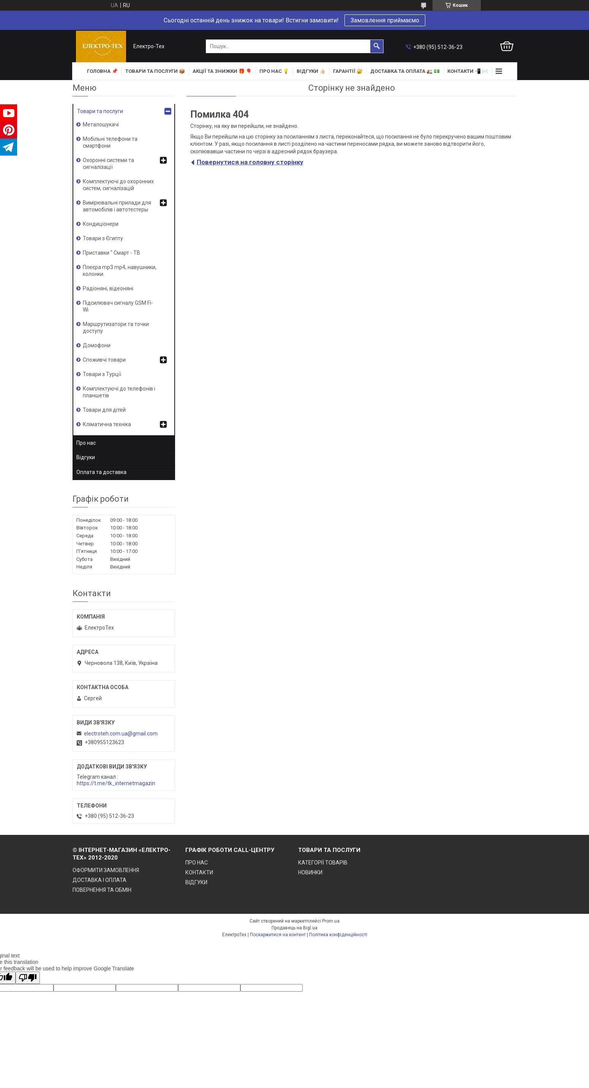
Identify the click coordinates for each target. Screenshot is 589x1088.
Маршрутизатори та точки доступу (116, 327)
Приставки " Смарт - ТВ (111, 253)
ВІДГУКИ (196, 882)
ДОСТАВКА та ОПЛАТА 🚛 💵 (405, 71)
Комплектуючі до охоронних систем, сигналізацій (118, 184)
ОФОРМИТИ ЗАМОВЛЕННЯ (106, 870)
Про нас (86, 443)
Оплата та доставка (101, 472)
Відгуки (85, 457)
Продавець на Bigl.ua (294, 928)
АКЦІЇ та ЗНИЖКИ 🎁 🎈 (222, 71)
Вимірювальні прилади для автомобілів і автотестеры (117, 206)
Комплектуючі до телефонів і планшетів (119, 392)
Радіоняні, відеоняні (108, 288)
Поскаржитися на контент (278, 934)
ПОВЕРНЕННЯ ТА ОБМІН (102, 890)
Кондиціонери (100, 224)
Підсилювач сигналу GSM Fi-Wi (118, 306)
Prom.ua (331, 921)
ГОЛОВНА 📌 (102, 71)
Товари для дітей (104, 410)
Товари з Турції (102, 374)
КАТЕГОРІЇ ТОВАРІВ (322, 863)
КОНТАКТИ (199, 872)
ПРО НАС (196, 863)
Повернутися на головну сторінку (250, 162)
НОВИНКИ (310, 872)
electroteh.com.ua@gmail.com (121, 734)
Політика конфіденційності (338, 934)
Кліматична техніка (107, 424)
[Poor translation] (28, 977)
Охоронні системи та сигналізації (108, 163)
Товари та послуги (100, 111)
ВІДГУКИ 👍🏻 (311, 71)
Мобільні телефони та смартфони (110, 142)
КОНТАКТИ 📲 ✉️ (467, 71)
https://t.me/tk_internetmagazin (116, 783)
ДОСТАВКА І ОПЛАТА (99, 880)
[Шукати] (376, 46)
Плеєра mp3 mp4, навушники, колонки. (119, 270)
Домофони (97, 345)
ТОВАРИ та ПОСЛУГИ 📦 (155, 71)
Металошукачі (101, 124)
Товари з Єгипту (103, 238)
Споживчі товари (104, 360)
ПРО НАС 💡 (274, 71)
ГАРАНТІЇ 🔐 (348, 71)
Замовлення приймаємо (385, 20)
